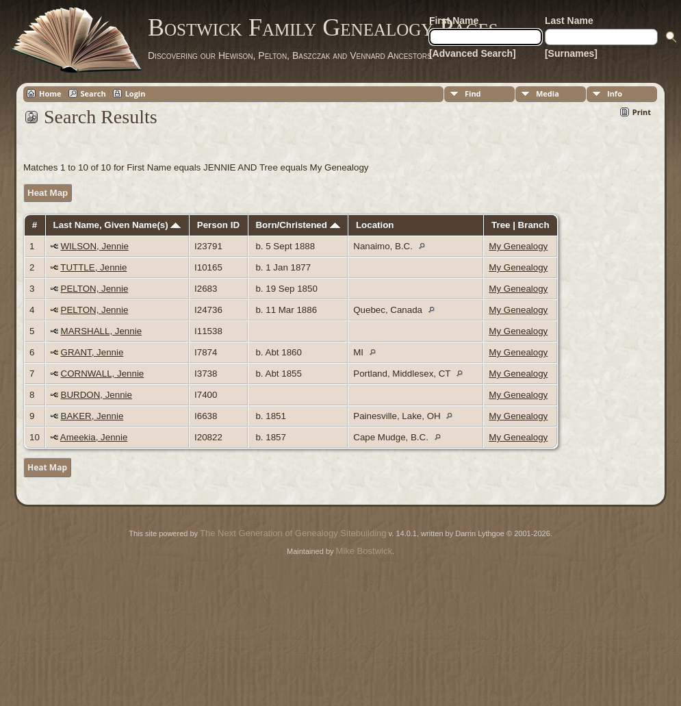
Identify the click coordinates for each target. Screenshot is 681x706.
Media (547, 93)
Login (135, 93)
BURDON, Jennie (96, 395)
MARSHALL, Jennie (101, 331)
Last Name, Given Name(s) (117, 225)
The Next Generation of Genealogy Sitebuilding (293, 533)
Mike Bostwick (364, 551)
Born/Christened (297, 225)
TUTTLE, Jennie (93, 267)
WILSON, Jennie (95, 246)
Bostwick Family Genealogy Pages (323, 27)
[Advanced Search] (472, 53)
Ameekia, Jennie (94, 437)
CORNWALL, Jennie (102, 373)
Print (641, 112)
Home (50, 93)
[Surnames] (571, 53)
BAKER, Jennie (92, 416)
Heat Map (47, 193)
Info (614, 93)
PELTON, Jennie (95, 288)
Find (473, 93)
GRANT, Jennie (92, 352)
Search (93, 93)
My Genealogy (518, 246)
